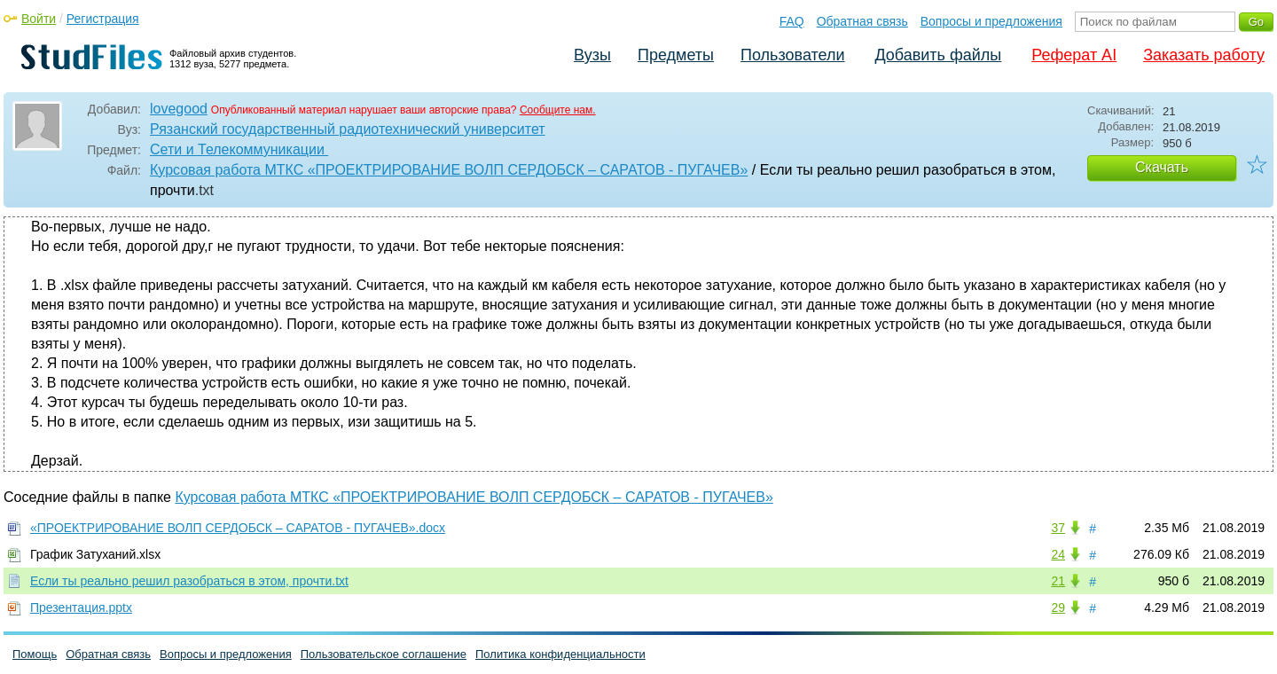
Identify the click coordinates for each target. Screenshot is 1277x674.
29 (1058, 607)
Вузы (592, 55)
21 (1058, 581)
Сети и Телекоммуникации (239, 149)
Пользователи (792, 55)
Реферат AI (1073, 55)
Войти (38, 19)
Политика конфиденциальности (560, 654)
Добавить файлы (937, 55)
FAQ (792, 21)
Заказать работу (1204, 55)
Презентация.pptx (81, 607)
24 (1058, 554)
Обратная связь (862, 21)
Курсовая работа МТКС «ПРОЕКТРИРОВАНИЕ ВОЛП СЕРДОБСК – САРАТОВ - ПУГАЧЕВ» (449, 169)
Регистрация (103, 19)
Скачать (1161, 167)
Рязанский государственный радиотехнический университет (347, 129)
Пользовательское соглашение (383, 654)
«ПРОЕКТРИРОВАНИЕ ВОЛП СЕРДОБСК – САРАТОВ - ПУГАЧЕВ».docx (237, 528)
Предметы (676, 55)
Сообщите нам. (558, 110)
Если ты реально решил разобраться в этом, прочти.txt (189, 581)
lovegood (179, 108)
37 (1058, 528)
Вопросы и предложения (991, 21)
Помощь (34, 654)
